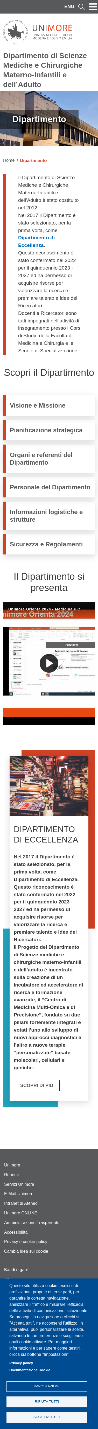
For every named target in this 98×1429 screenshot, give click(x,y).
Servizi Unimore (19, 1184)
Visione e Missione (37, 405)
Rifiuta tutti (47, 1401)
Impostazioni (46, 1386)
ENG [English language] (69, 6)
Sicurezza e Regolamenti (46, 544)
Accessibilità (16, 1232)
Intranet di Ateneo (21, 1203)
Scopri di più (36, 1085)
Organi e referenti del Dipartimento (41, 458)
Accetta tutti (46, 1417)
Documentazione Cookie (29, 1370)
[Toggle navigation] (93, 7)
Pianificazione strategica (46, 430)
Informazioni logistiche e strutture (46, 515)
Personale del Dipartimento (50, 487)
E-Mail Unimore (18, 1193)
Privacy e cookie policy (25, 1241)
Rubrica (11, 1174)
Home (9, 160)
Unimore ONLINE (20, 1213)
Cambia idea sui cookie (26, 1251)
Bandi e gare (16, 1270)
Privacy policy (21, 1363)
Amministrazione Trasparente (32, 1222)
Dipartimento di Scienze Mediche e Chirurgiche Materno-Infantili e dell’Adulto (45, 70)
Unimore (12, 1165)
